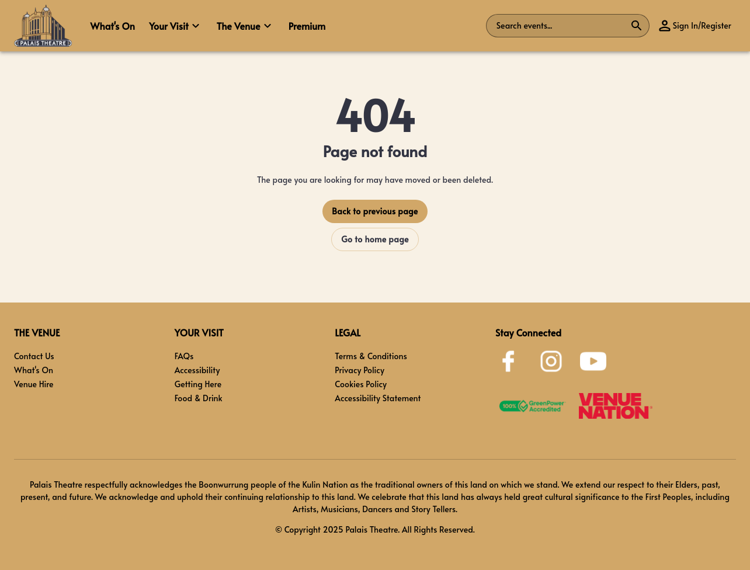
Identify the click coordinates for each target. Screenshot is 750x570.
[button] (176, 25)
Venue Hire (34, 384)
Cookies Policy (361, 384)
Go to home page (375, 239)
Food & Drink (199, 398)
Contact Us (34, 356)
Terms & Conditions (371, 356)
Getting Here (198, 384)
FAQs (184, 356)
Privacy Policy (359, 370)
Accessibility (197, 370)
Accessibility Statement (378, 398)
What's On (33, 370)
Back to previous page (375, 211)
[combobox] (561, 26)
